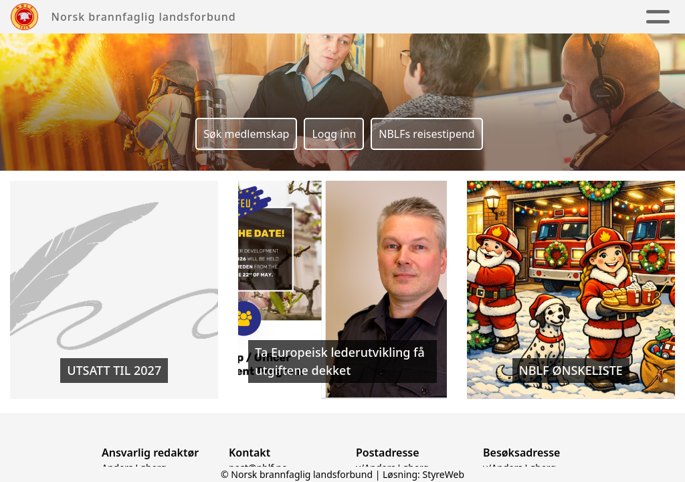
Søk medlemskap (246, 134)
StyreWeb (443, 474)
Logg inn (334, 134)
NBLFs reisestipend (426, 134)
